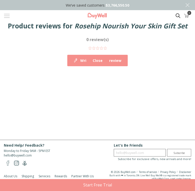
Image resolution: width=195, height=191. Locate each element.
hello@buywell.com (18, 155)
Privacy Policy (168, 172)
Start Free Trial (97, 185)
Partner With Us (82, 176)
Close (187, 5)
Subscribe (179, 153)
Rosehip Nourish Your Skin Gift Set (130, 25)
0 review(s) (97, 39)
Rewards (61, 176)
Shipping (28, 176)
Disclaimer (185, 172)
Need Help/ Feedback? (24, 145)
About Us (10, 176)
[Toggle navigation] (7, 16)
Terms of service (148, 172)
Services (44, 176)
